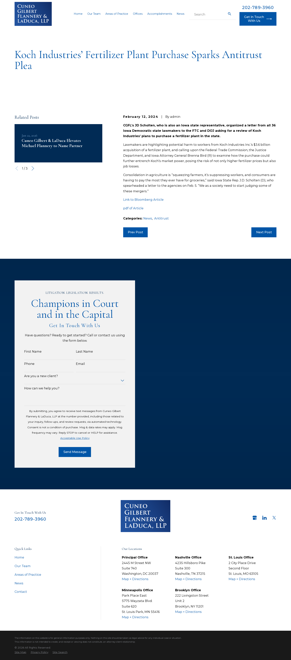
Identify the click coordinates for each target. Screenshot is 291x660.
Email (74, 364)
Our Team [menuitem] (94, 14)
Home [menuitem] (78, 14)
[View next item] (33, 168)
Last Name (78, 351)
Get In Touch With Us (258, 18)
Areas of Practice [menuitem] (116, 14)
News (147, 218)
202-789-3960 (258, 7)
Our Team (23, 566)
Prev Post (135, 232)
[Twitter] (274, 518)
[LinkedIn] (264, 518)
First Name (27, 351)
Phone (24, 364)
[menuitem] (20, 652)
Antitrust (161, 218)
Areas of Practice (28, 574)
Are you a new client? (35, 376)
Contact (21, 592)
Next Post (264, 232)
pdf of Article (133, 208)
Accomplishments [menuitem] (159, 14)
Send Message (69, 452)
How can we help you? (36, 388)
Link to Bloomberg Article (143, 199)
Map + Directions (135, 579)
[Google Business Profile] (254, 518)
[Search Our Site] (229, 13)
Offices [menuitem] (138, 14)
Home (19, 557)
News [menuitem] (180, 14)
